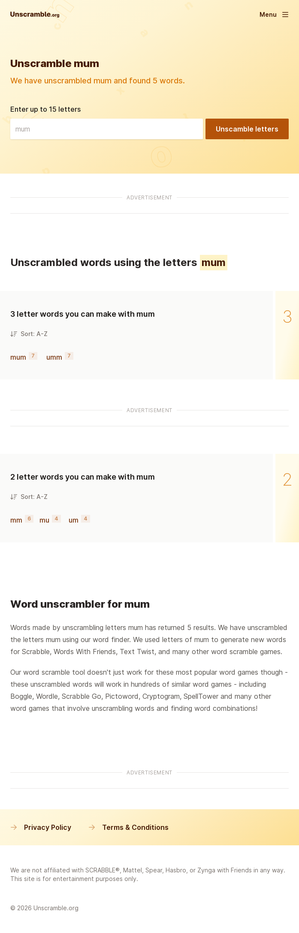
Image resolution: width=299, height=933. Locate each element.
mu (44, 520)
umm (54, 357)
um (74, 520)
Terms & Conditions (128, 827)
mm (16, 520)
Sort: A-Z (29, 333)
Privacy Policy (40, 827)
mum (18, 357)
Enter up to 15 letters (45, 109)
